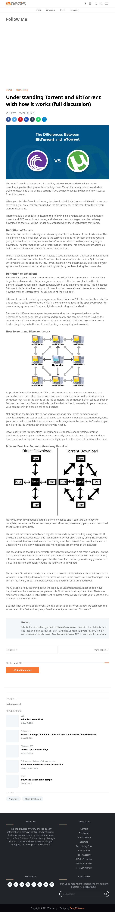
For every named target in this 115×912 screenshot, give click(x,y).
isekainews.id (13, 704)
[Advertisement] (28, 65)
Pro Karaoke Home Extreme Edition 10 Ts (42, 764)
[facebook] (85, 4)
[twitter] (45, 884)
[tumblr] (15, 884)
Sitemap (84, 841)
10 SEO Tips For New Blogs (34, 749)
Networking (26, 731)
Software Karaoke (48, 761)
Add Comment (22, 670)
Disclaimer (84, 833)
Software (36, 761)
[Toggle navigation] (106, 3)
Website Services (84, 863)
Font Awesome (84, 854)
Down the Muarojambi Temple (36, 779)
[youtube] (33, 884)
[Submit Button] (105, 894)
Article (38, 10)
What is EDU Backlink (32, 719)
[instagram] (90, 4)
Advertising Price (84, 846)
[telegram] (9, 884)
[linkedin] (21, 884)
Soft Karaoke (26, 761)
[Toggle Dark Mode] (96, 3)
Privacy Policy (84, 837)
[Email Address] (81, 894)
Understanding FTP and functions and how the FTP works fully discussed (58, 734)
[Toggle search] (101, 3)
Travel (62, 10)
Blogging (25, 746)
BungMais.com (77, 908)
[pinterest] (27, 884)
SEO (22, 716)
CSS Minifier (84, 850)
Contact (84, 828)
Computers (50, 10)
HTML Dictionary (84, 867)
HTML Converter (84, 859)
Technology (74, 10)
